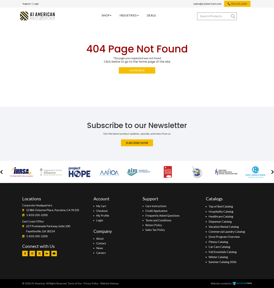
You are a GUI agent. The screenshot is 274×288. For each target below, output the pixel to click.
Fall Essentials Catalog (223, 251)
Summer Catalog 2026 (222, 262)
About (100, 238)
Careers (101, 252)
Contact (101, 243)
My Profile (102, 215)
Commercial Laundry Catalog (227, 231)
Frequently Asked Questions (162, 215)
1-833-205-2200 (37, 215)
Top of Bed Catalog (221, 206)
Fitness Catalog (218, 241)
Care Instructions (156, 206)
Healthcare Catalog (221, 216)
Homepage (137, 70)
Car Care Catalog (219, 246)
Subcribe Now (137, 142)
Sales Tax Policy (155, 229)
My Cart (101, 206)
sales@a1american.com (207, 3)
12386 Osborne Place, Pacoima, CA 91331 (52, 210)
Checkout (102, 210)
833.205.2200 (239, 3)
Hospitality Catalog (221, 211)
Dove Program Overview (224, 236)
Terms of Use (75, 283)
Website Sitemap (109, 283)
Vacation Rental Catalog (224, 226)
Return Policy (153, 225)
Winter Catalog (218, 257)
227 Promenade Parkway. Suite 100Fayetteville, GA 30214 (48, 228)
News (99, 248)
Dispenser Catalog (220, 221)
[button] (1, 172)
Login (36, 3)
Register (27, 3)
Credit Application (156, 210)
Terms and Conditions (158, 220)
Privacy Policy (91, 283)
